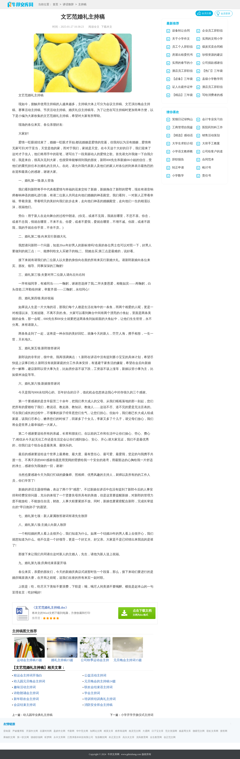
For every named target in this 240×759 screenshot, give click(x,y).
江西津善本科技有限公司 (80, 737)
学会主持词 (92, 693)
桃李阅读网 (121, 731)
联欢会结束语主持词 (98, 687)
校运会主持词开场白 (28, 675)
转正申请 (178, 167)
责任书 (206, 175)
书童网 (70, 731)
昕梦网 (48, 737)
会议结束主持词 (25, 704)
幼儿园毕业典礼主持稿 (38, 714)
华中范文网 (82, 731)
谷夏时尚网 (46, 731)
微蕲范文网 (199, 731)
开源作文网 (32, 731)
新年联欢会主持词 (26, 699)
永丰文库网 (59, 737)
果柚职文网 (9, 737)
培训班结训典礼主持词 (100, 699)
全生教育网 (156, 737)
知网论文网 (96, 731)
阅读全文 (93, 26)
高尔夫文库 (128, 737)
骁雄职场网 (37, 737)
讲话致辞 (68, 4)
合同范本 (208, 159)
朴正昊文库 (115, 737)
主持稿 (82, 4)
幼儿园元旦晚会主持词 (29, 681)
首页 (55, 4)
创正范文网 (169, 737)
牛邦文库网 (113, 754)
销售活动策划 (211, 135)
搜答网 (223, 731)
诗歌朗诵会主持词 (26, 693)
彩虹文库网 (212, 731)
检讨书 (206, 167)
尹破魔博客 (18, 731)
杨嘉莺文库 (185, 731)
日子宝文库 (157, 731)
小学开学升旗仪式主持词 (137, 714)
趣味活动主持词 (25, 687)
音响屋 (6, 731)
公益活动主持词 (95, 675)
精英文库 (108, 731)
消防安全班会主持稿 (98, 704)
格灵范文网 (135, 731)
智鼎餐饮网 (101, 737)
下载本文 (106, 26)
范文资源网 (171, 731)
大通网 (146, 731)
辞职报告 (178, 159)
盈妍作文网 (59, 731)
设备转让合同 (181, 30)
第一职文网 (23, 737)
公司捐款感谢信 (212, 62)
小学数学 (178, 175)
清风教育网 (142, 737)
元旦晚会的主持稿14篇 (100, 681)
